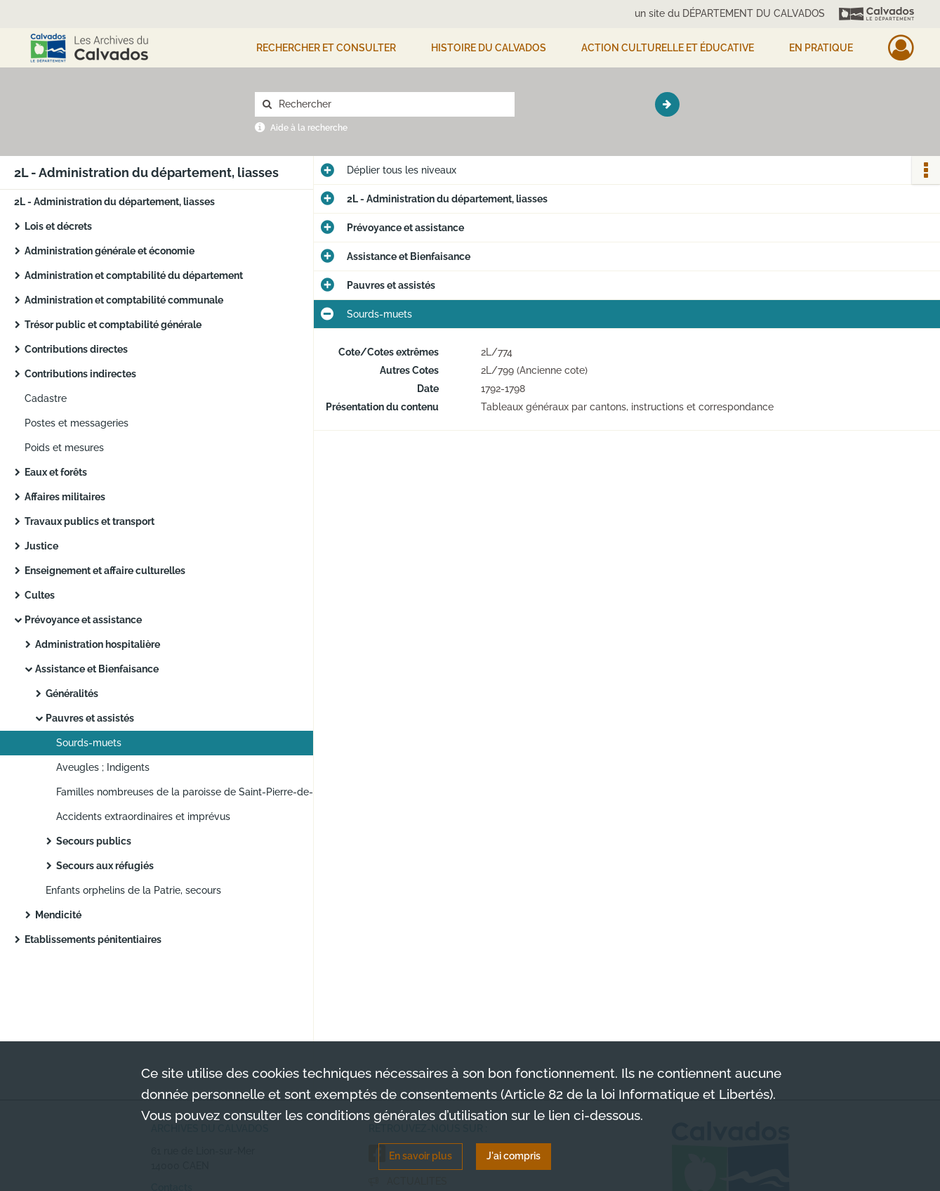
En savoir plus (420, 1155)
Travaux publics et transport (89, 521)
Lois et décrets (58, 226)
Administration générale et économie (109, 250)
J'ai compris (513, 1155)
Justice (41, 546)
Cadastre (46, 398)
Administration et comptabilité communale (124, 300)
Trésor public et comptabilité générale (113, 324)
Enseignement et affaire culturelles (105, 570)
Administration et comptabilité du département (134, 275)
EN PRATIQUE (821, 47)
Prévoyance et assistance (83, 619)
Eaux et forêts (56, 472)
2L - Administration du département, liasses (114, 201)
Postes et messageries (76, 423)
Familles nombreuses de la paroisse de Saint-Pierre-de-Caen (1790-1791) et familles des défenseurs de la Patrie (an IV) (196, 792)
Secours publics (93, 841)
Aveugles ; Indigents (103, 767)
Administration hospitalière (97, 644)
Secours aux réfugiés (105, 865)
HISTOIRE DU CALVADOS (488, 47)
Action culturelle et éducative (667, 47)
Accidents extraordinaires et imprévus (143, 816)
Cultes (40, 595)
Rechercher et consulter (326, 47)
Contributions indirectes (80, 373)
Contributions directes (76, 349)
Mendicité (58, 914)
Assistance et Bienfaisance (97, 669)
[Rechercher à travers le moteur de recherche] (392, 104)
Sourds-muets (88, 742)
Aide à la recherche (308, 128)
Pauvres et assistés (90, 718)
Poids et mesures (64, 447)
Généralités (72, 693)
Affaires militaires (65, 496)
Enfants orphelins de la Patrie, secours (133, 890)
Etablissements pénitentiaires (93, 939)
